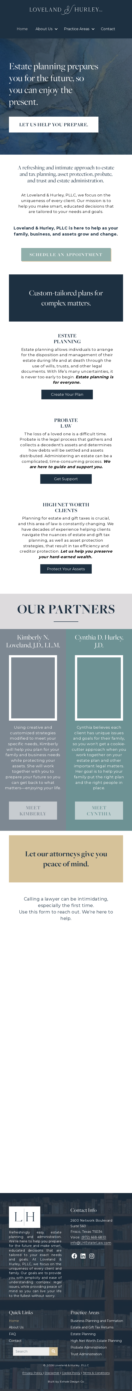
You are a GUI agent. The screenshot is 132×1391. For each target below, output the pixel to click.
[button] (56, 29)
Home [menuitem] (22, 29)
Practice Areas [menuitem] (76, 29)
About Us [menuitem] (44, 29)
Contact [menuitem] (108, 29)
